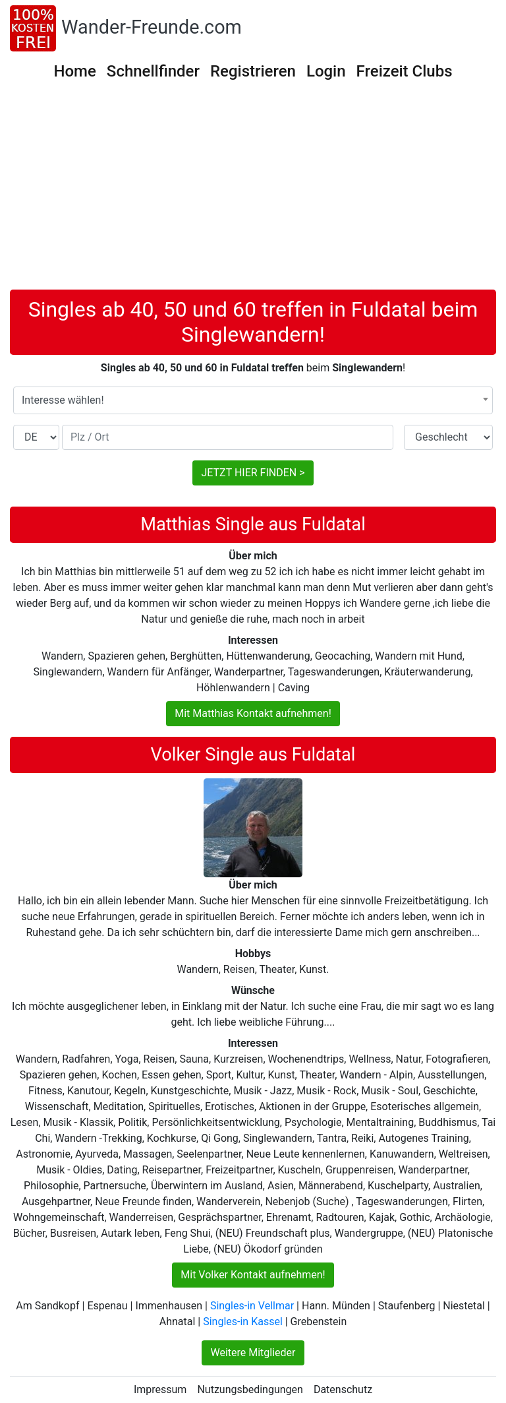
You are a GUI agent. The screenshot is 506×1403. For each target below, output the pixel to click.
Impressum (160, 1389)
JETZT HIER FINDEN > (252, 472)
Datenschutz (343, 1389)
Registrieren (253, 71)
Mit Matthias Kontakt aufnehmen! (253, 713)
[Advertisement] (253, 190)
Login (326, 71)
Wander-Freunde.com (151, 27)
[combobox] (253, 400)
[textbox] (253, 400)
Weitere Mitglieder (252, 1352)
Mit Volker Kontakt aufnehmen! (253, 1274)
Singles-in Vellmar (252, 1305)
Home (74, 71)
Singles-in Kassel (243, 1321)
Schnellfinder (153, 71)
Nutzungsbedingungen (249, 1389)
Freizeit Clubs (404, 71)
